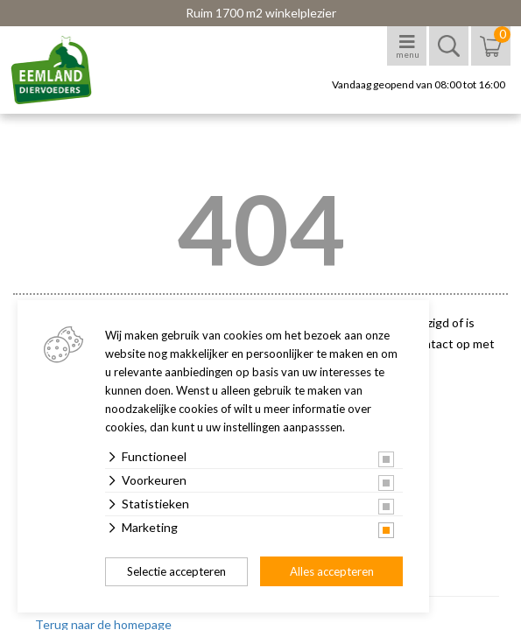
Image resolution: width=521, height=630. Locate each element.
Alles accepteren (332, 571)
